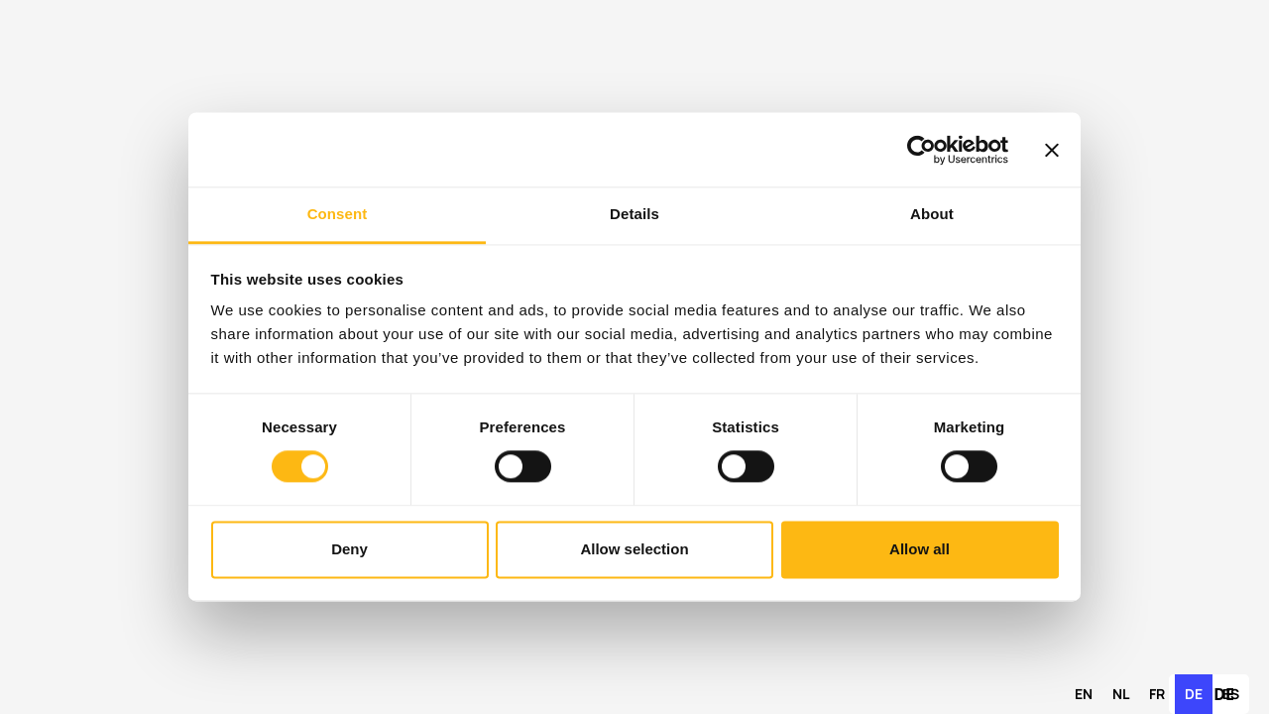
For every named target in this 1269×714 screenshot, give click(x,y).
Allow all (919, 548)
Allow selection (634, 548)
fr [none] (1157, 693)
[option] (1083, 694)
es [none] (1230, 693)
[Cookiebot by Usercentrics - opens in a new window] (921, 150)
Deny (349, 548)
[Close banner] (1052, 150)
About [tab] (932, 213)
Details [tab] (634, 213)
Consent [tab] (337, 213)
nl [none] (1120, 693)
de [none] (1194, 693)
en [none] (1084, 693)
